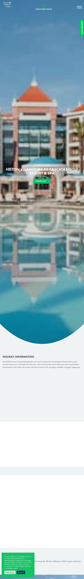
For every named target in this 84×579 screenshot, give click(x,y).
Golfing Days (44, 7)
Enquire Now (82, 27)
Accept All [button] (21, 572)
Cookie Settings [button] (10, 572)
